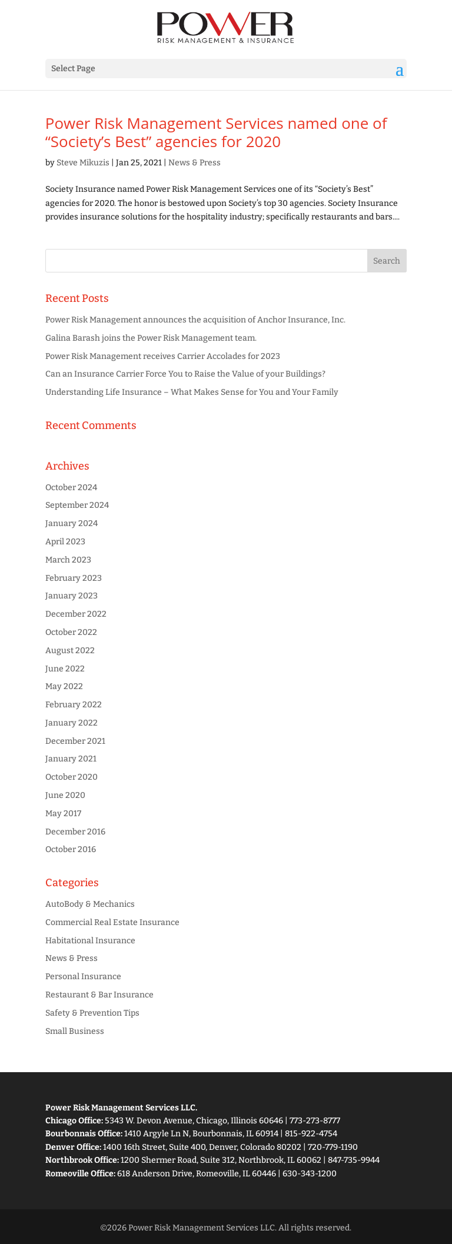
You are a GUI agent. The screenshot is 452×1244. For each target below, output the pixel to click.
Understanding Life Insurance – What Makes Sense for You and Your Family (191, 392)
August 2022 (70, 651)
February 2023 (73, 578)
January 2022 (71, 723)
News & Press (194, 163)
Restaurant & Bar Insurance (99, 995)
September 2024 (77, 505)
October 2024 (71, 488)
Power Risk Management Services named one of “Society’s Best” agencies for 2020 (216, 132)
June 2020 (65, 795)
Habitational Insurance (90, 941)
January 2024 (71, 523)
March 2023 (68, 560)
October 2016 (70, 849)
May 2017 (63, 814)
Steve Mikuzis (82, 163)
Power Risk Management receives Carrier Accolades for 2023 (162, 356)
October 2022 (71, 632)
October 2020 (71, 777)
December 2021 (75, 741)
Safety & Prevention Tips (92, 1013)
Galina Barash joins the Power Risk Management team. (151, 338)
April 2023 (65, 542)
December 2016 (75, 832)
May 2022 (64, 686)
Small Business (74, 1031)
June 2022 (65, 669)
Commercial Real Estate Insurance (112, 922)
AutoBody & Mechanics (90, 904)
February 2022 (73, 705)
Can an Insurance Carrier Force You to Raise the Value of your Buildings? (185, 374)
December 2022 (76, 614)
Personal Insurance (83, 977)
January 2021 (71, 759)
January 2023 (71, 596)
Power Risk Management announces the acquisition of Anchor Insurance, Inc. (195, 320)
